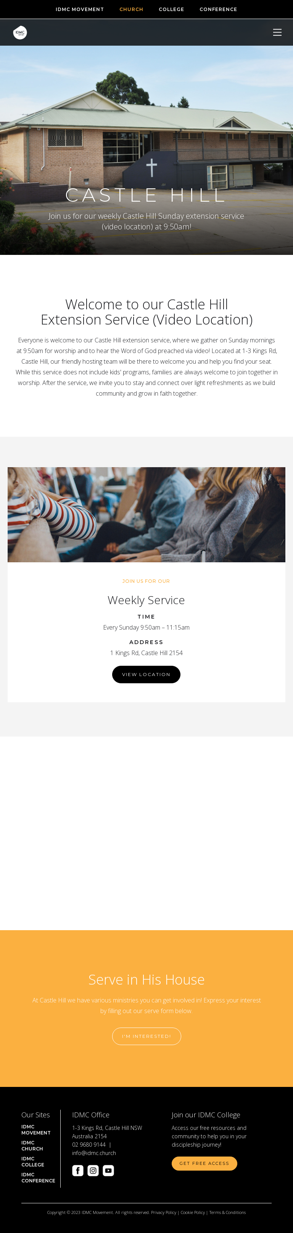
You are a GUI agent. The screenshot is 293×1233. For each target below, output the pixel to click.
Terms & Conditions (227, 1212)
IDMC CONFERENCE (38, 1178)
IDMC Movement (36, 1130)
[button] (277, 32)
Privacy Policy (163, 1212)
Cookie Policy (193, 1212)
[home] (20, 32)
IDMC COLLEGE (32, 1162)
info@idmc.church (94, 1153)
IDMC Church (32, 1146)
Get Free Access (204, 1163)
